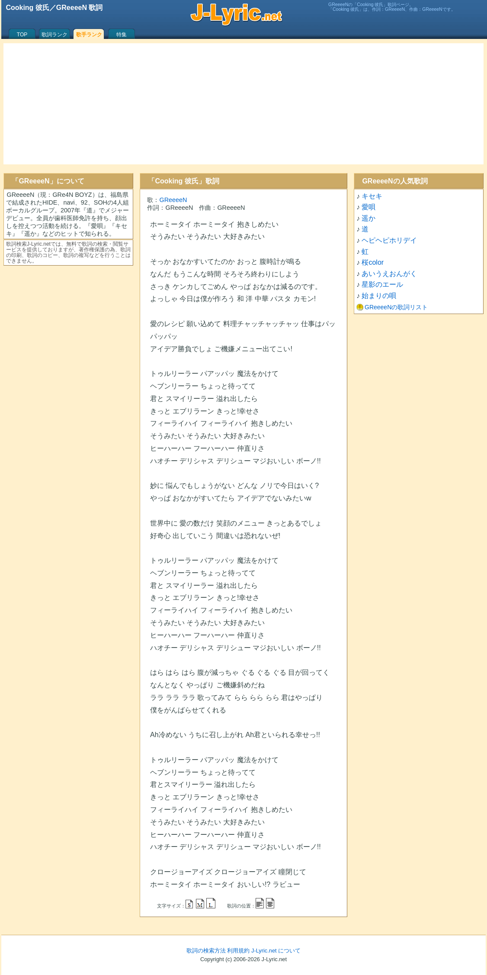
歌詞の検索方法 (206, 950)
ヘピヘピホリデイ (389, 240)
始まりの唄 (379, 295)
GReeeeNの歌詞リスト (396, 307)
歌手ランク (89, 35)
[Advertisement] (243, 103)
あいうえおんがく (389, 273)
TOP (22, 35)
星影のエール (382, 284)
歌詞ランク (54, 35)
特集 (121, 35)
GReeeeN (173, 199)
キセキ (372, 196)
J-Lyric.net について (276, 950)
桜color (373, 262)
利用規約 (238, 950)
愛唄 (368, 207)
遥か (368, 218)
